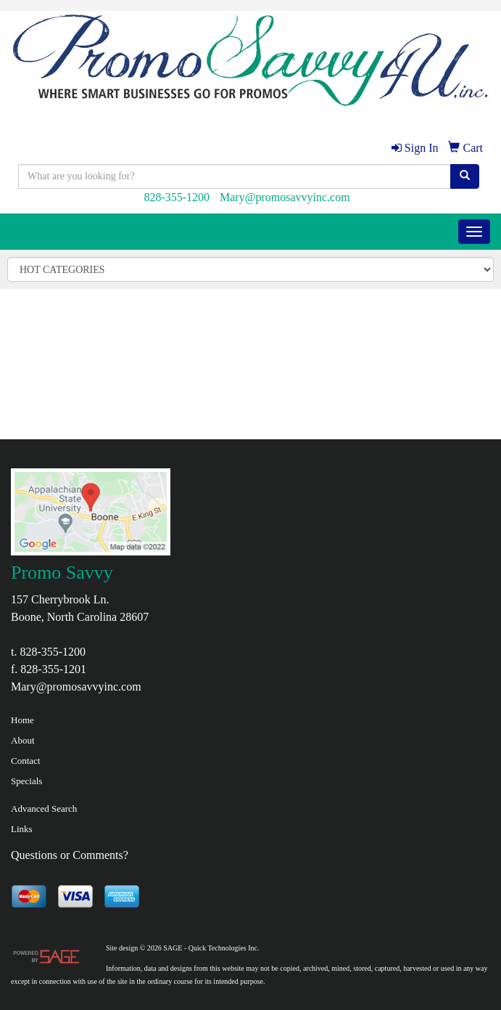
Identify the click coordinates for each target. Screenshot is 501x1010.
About (23, 740)
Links (22, 828)
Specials (26, 780)
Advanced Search (44, 808)
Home (22, 719)
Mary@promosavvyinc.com (285, 197)
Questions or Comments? (69, 855)
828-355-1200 (177, 197)
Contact (25, 760)
